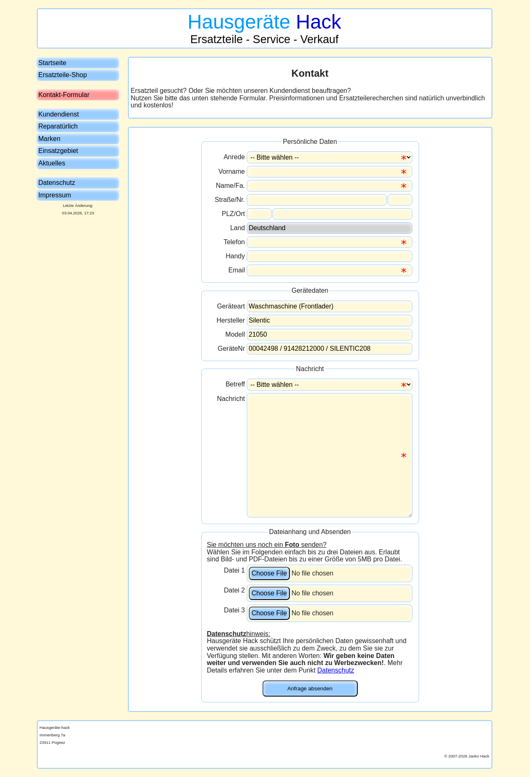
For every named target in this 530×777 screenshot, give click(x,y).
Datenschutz (335, 670)
